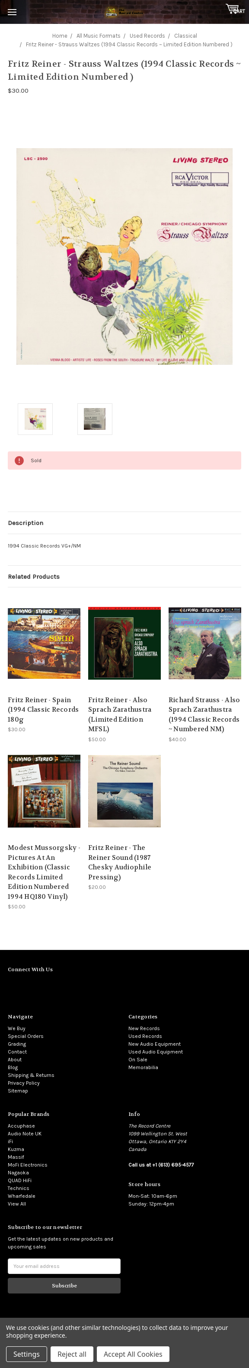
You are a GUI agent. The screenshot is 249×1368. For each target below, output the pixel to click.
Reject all (71, 1354)
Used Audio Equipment (155, 1052)
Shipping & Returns (31, 1075)
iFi (10, 1141)
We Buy (17, 1028)
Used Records (145, 1036)
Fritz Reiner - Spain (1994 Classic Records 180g (43, 710)
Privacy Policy (24, 1083)
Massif (16, 1157)
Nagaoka (18, 1173)
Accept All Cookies (133, 1354)
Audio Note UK (25, 1134)
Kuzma (16, 1149)
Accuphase (21, 1126)
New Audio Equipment (154, 1044)
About (15, 1060)
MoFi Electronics (28, 1165)
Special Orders (26, 1036)
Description (25, 523)
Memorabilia (143, 1067)
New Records (144, 1028)
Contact (17, 1052)
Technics (18, 1188)
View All (17, 1204)
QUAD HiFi (20, 1180)
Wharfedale (21, 1196)
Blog (13, 1067)
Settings (26, 1354)
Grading (17, 1044)
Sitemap (18, 1091)
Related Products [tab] (34, 576)
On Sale (137, 1060)
